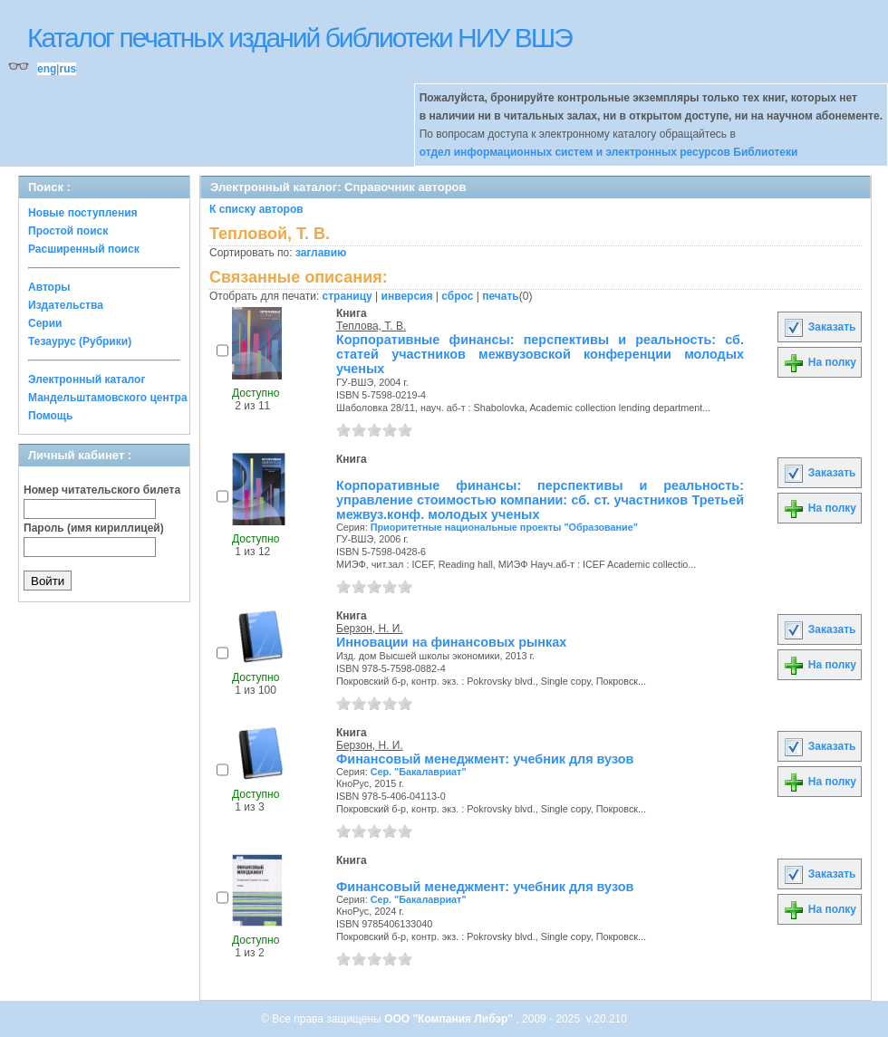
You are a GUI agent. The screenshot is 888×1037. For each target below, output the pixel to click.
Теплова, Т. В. (371, 326)
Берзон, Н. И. (369, 628)
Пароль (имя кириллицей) (94, 528)
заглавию (320, 252)
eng (46, 68)
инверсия (407, 296)
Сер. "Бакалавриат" (419, 771)
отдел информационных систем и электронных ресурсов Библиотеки (609, 152)
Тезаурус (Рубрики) (79, 341)
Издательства (65, 305)
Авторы (49, 287)
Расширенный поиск (84, 249)
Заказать (819, 327)
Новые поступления (83, 212)
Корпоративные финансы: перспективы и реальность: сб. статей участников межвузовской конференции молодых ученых (540, 354)
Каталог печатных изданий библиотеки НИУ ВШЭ (299, 38)
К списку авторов (256, 209)
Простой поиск (68, 231)
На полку (819, 362)
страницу (347, 296)
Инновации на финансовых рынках (451, 642)
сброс (457, 296)
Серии (45, 323)
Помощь (50, 415)
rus (67, 68)
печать (500, 296)
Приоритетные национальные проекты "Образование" (504, 527)
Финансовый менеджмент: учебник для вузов (484, 759)
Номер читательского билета (102, 490)
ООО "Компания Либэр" (450, 1019)
